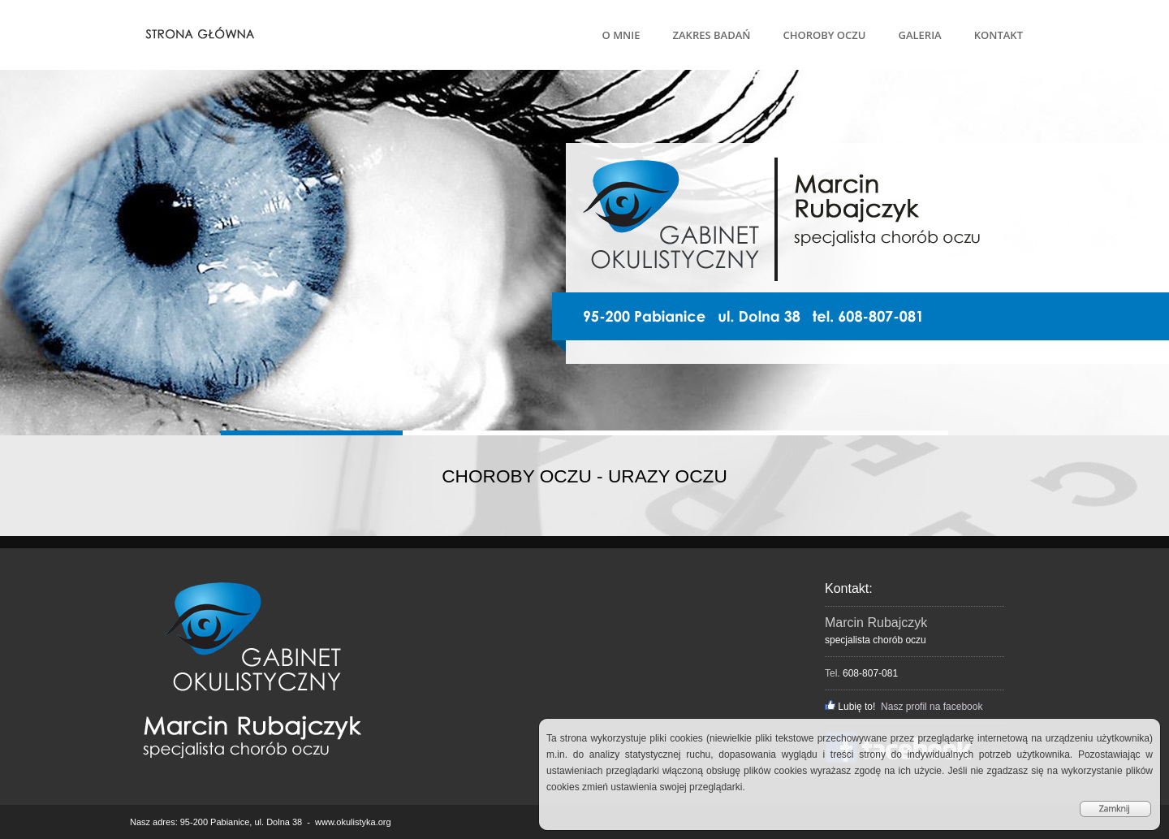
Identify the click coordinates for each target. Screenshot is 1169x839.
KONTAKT (998, 35)
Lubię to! (850, 706)
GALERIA (919, 35)
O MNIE (621, 35)
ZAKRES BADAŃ (712, 35)
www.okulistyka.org (353, 822)
